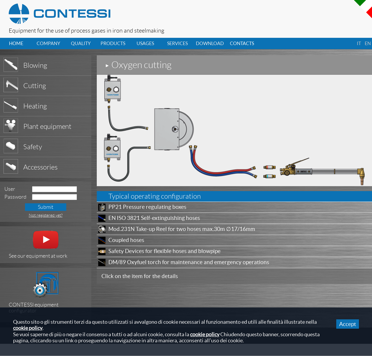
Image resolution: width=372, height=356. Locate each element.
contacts (242, 43)
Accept (347, 324)
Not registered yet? (45, 215)
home (16, 43)
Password (15, 197)
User (9, 189)
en (368, 43)
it (359, 43)
